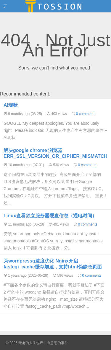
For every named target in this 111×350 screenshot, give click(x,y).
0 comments (85, 114)
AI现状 (11, 105)
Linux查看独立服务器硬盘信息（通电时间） (50, 215)
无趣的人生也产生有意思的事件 (55, 6)
